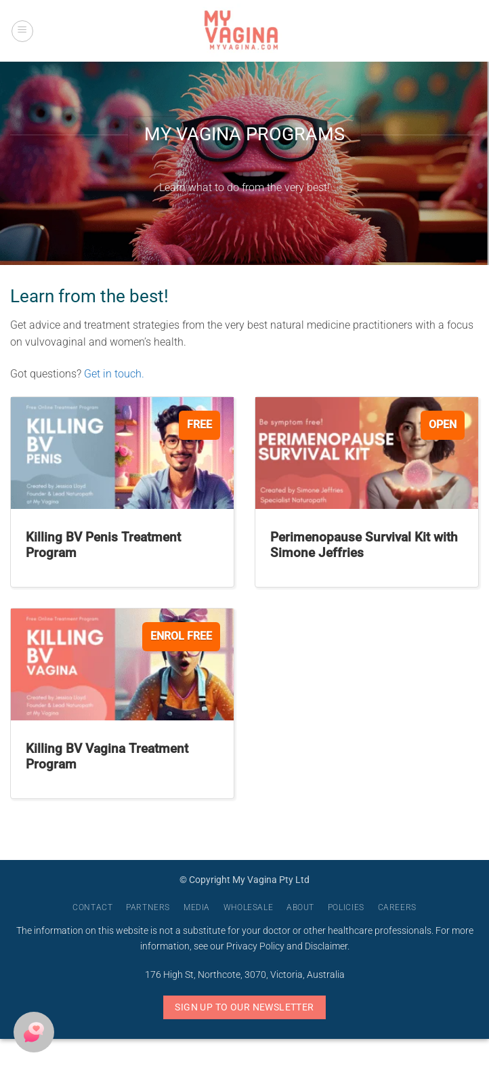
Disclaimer (326, 946)
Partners (148, 907)
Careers (397, 907)
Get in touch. (115, 373)
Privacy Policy (255, 946)
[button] (22, 31)
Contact (92, 907)
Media (197, 907)
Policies (346, 907)
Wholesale (249, 907)
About (300, 907)
